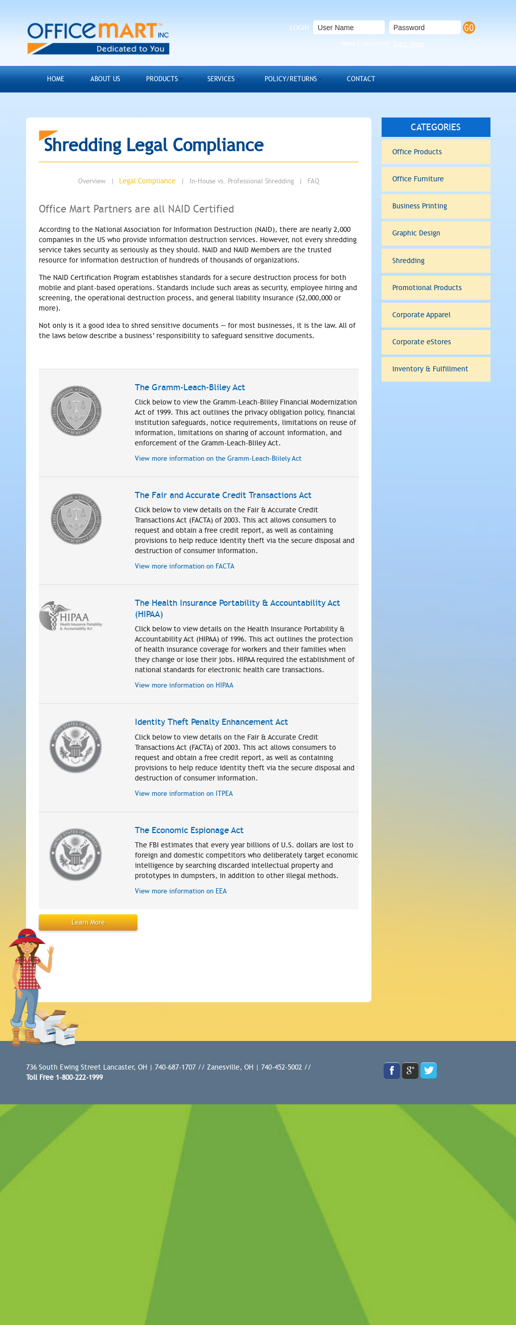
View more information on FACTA (180, 562)
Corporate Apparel (434, 294)
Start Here (408, 44)
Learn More (86, 917)
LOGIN (299, 27)
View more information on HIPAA (180, 681)
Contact (312, 77)
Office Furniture (434, 172)
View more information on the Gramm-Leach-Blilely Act (212, 455)
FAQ (309, 178)
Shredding (434, 245)
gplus (410, 1065)
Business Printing (434, 196)
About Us (95, 77)
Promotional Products (434, 270)
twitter (428, 1065)
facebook (392, 1065)
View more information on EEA (177, 886)
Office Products (434, 148)
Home (52, 77)
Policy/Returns (252, 77)
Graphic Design (434, 221)
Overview (96, 178)
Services (194, 77)
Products (143, 77)
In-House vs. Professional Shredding (242, 178)
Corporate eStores (434, 318)
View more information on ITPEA (179, 789)
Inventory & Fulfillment (434, 343)
